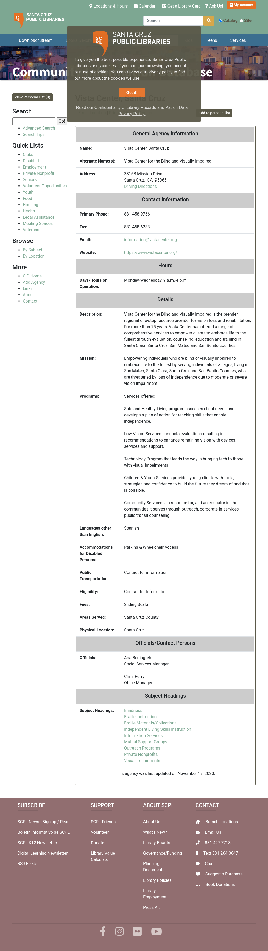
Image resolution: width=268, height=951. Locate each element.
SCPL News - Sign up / (39, 821)
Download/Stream (36, 40)
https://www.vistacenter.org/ (150, 252)
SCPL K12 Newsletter (37, 842)
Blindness (133, 710)
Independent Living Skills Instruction (157, 729)
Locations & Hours (109, 6)
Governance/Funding (162, 853)
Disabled (31, 160)
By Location (33, 256)
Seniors (30, 179)
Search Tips (33, 134)
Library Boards (156, 842)
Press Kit (151, 907)
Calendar (144, 6)
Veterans (31, 229)
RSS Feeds (27, 863)
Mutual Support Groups (145, 741)
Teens (211, 40)
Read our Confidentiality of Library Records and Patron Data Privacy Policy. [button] (132, 110)
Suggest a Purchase (224, 874)
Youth (28, 192)
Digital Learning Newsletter (43, 853)
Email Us (213, 832)
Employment (34, 167)
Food (27, 198)
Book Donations (220, 884)
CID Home (32, 276)
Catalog (228, 20)
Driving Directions (140, 186)
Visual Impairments (142, 760)
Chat (209, 863)
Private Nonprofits (141, 754)
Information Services (143, 735)
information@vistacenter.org (150, 239)
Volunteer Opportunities (45, 185)
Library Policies (157, 880)
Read (65, 821)
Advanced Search (39, 128)
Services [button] (238, 40)
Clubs (28, 154)
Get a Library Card (181, 6)
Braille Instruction (140, 716)
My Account (241, 5)
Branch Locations (221, 821)
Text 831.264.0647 (220, 853)
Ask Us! (214, 6)
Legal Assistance (38, 217)
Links (28, 288)
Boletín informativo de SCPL (44, 832)
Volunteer (100, 832)
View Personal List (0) (32, 97)
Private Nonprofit (38, 173)
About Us (151, 821)
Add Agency (34, 282)
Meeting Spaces (38, 223)
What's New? (155, 832)
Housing (30, 204)
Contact (30, 301)
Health (29, 210)
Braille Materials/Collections (150, 723)
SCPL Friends (103, 821)
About (28, 294)
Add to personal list (214, 113)
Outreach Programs (142, 748)
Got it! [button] (131, 92)
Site (246, 20)
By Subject (32, 249)
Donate (97, 842)
